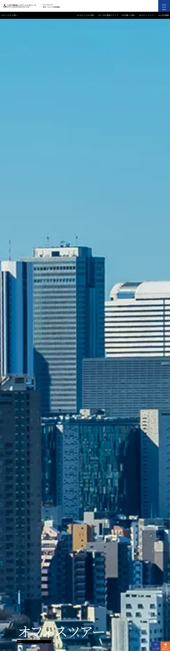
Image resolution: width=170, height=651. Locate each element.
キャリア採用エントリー (155, 649)
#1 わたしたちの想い (86, 15)
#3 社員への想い (129, 15)
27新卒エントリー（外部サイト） (165, 648)
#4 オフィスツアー (147, 15)
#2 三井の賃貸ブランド (108, 15)
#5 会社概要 (164, 15)
